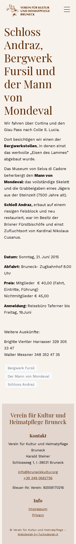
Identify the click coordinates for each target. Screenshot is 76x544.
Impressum (38, 509)
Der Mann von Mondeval (28, 376)
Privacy (38, 515)
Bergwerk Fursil (21, 368)
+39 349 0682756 (38, 478)
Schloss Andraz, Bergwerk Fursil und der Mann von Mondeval (29, 70)
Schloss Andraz (21, 384)
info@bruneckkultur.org (38, 472)
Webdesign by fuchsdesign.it (38, 534)
